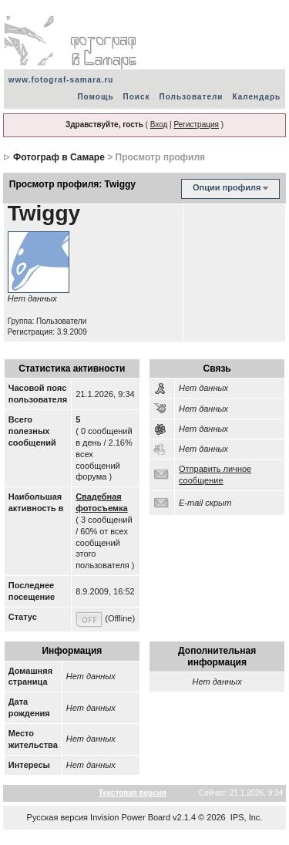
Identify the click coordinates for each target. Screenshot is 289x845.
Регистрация (195, 124)
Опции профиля (226, 187)
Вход (159, 124)
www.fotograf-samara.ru (61, 80)
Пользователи (191, 97)
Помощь (95, 97)
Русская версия (57, 817)
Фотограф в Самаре (59, 157)
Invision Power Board (130, 817)
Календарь (256, 97)
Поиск (136, 97)
